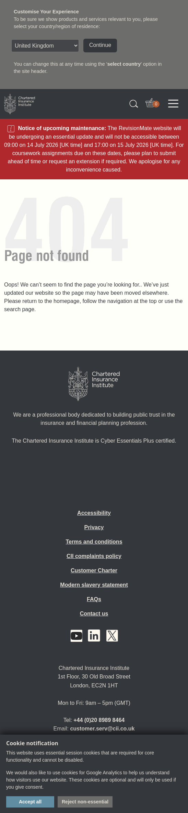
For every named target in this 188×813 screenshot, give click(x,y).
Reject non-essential (85, 801)
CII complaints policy (94, 556)
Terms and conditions (94, 542)
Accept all (30, 801)
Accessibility (94, 513)
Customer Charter (94, 570)
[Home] (94, 384)
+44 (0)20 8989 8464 (99, 720)
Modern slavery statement (94, 585)
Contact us (94, 614)
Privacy (94, 527)
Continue (100, 45)
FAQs (94, 599)
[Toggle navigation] (173, 103)
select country (124, 64)
